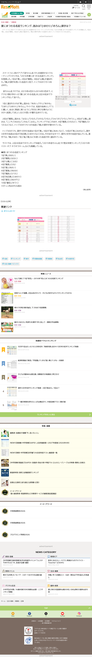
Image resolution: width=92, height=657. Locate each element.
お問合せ (33, 621)
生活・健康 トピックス (11, 264)
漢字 (27, 259)
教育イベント (10, 571)
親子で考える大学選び (77, 13)
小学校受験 (31, 16)
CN (78, 8)
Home (12, 615)
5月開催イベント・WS (80, 16)
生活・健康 (54, 571)
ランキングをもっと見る (46, 414)
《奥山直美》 (87, 189)
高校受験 (13, 16)
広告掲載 (40, 621)
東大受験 (35, 13)
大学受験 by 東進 (17, 13)
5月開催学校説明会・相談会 (62, 16)
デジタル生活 (10, 585)
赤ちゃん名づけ (9, 211)
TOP (46, 608)
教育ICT (53, 556)
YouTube (62, 615)
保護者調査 (38, 259)
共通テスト (40, 16)
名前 (5, 259)
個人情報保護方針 (47, 623)
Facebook (29, 615)
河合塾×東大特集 (63, 13)
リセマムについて (56, 621)
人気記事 (49, 16)
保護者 (50, 259)
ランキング (16, 259)
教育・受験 (9, 556)
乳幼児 (60, 259)
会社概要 (47, 621)
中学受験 (22, 16)
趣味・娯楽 (54, 585)
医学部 (28, 13)
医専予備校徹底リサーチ (48, 13)
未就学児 (71, 259)
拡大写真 (74, 105)
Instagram (79, 615)
